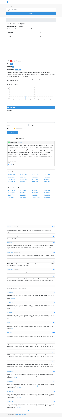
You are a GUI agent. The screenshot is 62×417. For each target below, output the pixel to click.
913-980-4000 (47, 176)
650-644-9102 (23, 190)
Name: (8, 125)
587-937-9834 (23, 196)
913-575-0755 (11, 176)
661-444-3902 (11, 192)
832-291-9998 (10, 261)
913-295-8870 (11, 181)
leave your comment (26, 28)
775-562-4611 (10, 226)
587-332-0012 (10, 269)
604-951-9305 (11, 194)
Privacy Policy (18, 414)
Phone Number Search (14, 2)
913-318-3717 (11, 179)
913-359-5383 (47, 178)
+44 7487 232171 (36, 197)
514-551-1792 (47, 196)
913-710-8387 (35, 176)
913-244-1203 (23, 178)
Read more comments (31, 410)
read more (17, 232)
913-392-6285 (35, 181)
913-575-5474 (11, 178)
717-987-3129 (10, 322)
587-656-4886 (11, 196)
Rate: (8, 128)
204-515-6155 (11, 197)
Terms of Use (24, 414)
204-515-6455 (23, 197)
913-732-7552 (23, 179)
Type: (32, 125)
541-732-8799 (23, 192)
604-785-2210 (23, 194)
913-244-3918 (23, 181)
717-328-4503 (10, 352)
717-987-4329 (10, 292)
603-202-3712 (35, 196)
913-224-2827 (47, 179)
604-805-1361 (35, 192)
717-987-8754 (10, 302)
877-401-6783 (47, 192)
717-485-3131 (10, 342)
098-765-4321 (10, 332)
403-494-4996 (47, 190)
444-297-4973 (10, 381)
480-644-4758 (10, 391)
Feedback (31, 2)
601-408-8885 (10, 312)
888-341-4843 (47, 197)
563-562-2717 (35, 190)
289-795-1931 (47, 194)
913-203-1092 (35, 178)
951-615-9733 (11, 190)
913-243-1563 (11, 174)
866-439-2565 (10, 236)
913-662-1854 (35, 179)
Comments (25, 2)
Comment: (9, 110)
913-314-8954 (47, 181)
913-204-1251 (23, 176)
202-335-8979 (10, 252)
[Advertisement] (31, 49)
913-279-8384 (23, 174)
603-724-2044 (10, 276)
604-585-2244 (35, 194)
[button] (31, 13)
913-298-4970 (47, 174)
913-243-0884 (35, 174)
